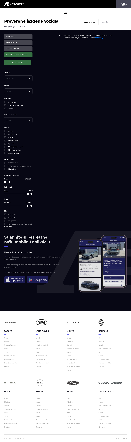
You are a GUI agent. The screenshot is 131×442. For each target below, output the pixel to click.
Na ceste (9, 215)
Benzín (9, 131)
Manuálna (10, 169)
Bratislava (10, 102)
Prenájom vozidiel (10, 363)
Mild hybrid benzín (13, 147)
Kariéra (112, 438)
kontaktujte (99, 38)
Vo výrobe (10, 221)
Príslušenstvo (9, 359)
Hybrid (9, 144)
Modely (7, 341)
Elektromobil (11, 141)
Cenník (69, 345)
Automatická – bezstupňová (17, 166)
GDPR (118, 438)
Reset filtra (17, 62)
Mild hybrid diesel (13, 150)
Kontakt (7, 366)
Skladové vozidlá (10, 345)
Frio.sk (22, 438)
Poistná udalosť (9, 356)
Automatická (11, 163)
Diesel (8, 137)
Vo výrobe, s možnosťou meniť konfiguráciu (18, 225)
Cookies (124, 438)
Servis (6, 352)
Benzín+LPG (11, 134)
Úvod (6, 338)
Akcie (6, 349)
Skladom (9, 218)
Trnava (9, 109)
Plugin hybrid (11, 153)
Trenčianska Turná (13, 105)
